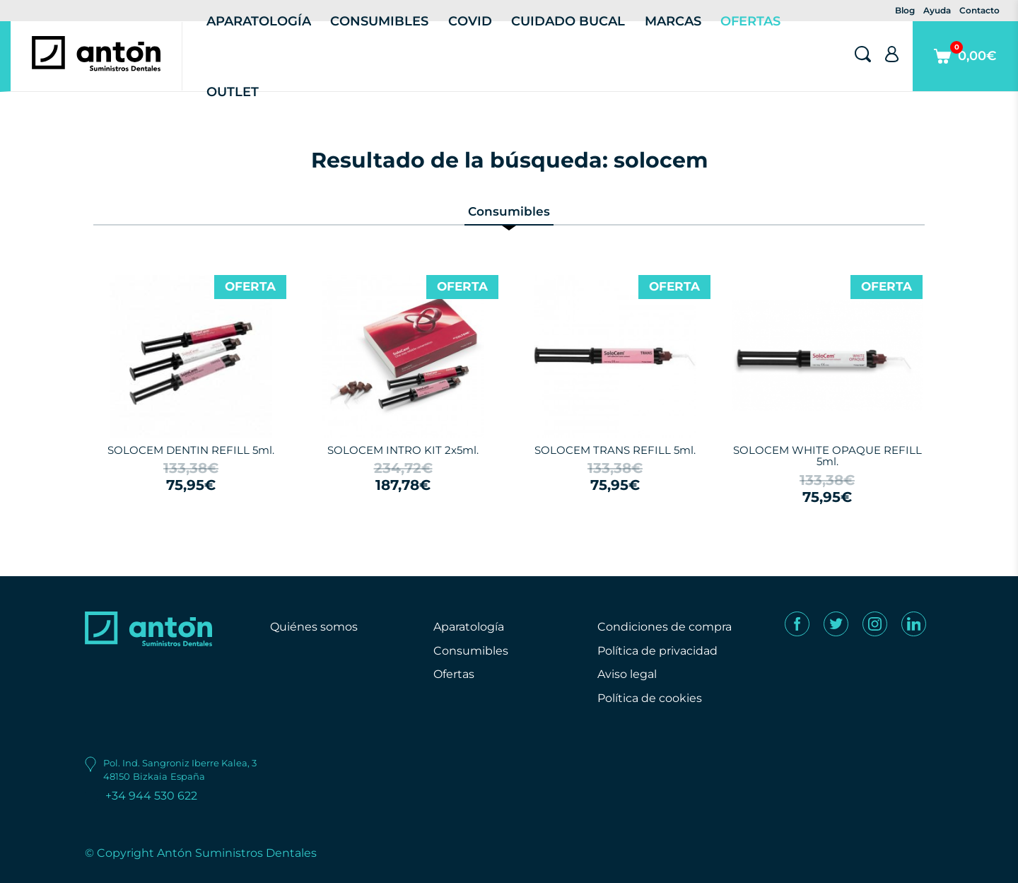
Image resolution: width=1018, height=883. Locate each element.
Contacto (979, 10)
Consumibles (470, 650)
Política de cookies (649, 698)
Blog (905, 10)
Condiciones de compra (664, 626)
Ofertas (453, 674)
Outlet (232, 92)
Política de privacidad (657, 650)
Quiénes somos (314, 626)
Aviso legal (627, 674)
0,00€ (965, 66)
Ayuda (937, 10)
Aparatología (468, 626)
